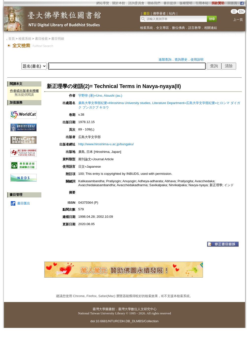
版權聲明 (186, 3)
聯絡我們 (154, 3)
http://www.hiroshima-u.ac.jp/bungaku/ (106, 144)
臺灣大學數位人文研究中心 (137, 309)
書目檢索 (41, 38)
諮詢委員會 (136, 3)
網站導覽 (102, 3)
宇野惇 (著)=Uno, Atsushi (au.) (100, 95)
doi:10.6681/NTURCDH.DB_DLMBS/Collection (124, 321)
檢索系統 (146, 28)
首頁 (11, 38)
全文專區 (162, 28)
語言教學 (194, 28)
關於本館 (118, 3)
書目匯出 (23, 203)
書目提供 (170, 3)
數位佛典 (178, 28)
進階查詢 (165, 59)
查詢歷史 (181, 59)
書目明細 (57, 38)
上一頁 (238, 19)
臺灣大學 (99, 309)
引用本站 (202, 3)
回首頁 (232, 3)
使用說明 (197, 59)
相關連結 (210, 28)
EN (241, 11)
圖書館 (110, 309)
